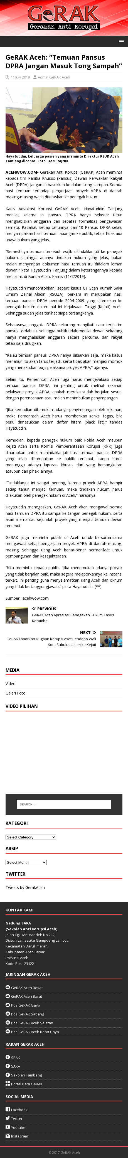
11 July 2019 (20, 77)
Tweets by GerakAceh (25, 887)
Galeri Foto (16, 693)
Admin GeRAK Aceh (54, 77)
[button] (120, 41)
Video (11, 683)
